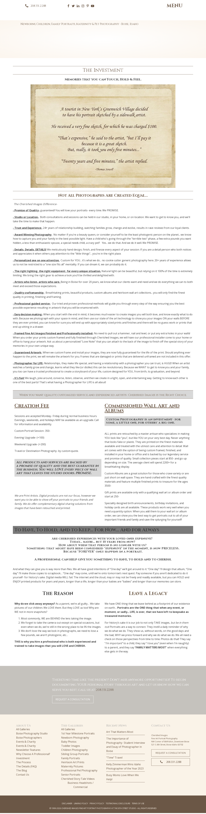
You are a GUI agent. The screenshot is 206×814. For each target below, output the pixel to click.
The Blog (21, 771)
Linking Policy (81, 804)
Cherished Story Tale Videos (78, 780)
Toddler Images (70, 747)
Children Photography (74, 751)
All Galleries (23, 730)
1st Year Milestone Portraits (78, 734)
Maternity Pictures (72, 767)
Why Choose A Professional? (33, 755)
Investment (23, 759)
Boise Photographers (29, 738)
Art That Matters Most (119, 733)
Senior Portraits (70, 775)
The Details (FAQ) (26, 767)
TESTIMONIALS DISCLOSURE (118, 804)
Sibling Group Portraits (75, 755)
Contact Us (22, 775)
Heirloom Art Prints (72, 763)
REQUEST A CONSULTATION (73, 700)
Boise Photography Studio (32, 734)
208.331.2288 (105, 691)
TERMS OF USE (138, 804)
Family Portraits (70, 759)
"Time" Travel (114, 758)
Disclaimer (67, 804)
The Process (23, 763)
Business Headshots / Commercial (81, 786)
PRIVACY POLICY (97, 804)
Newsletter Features (28, 751)
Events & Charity (26, 742)
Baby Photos (68, 742)
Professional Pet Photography (79, 771)
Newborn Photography (75, 738)
